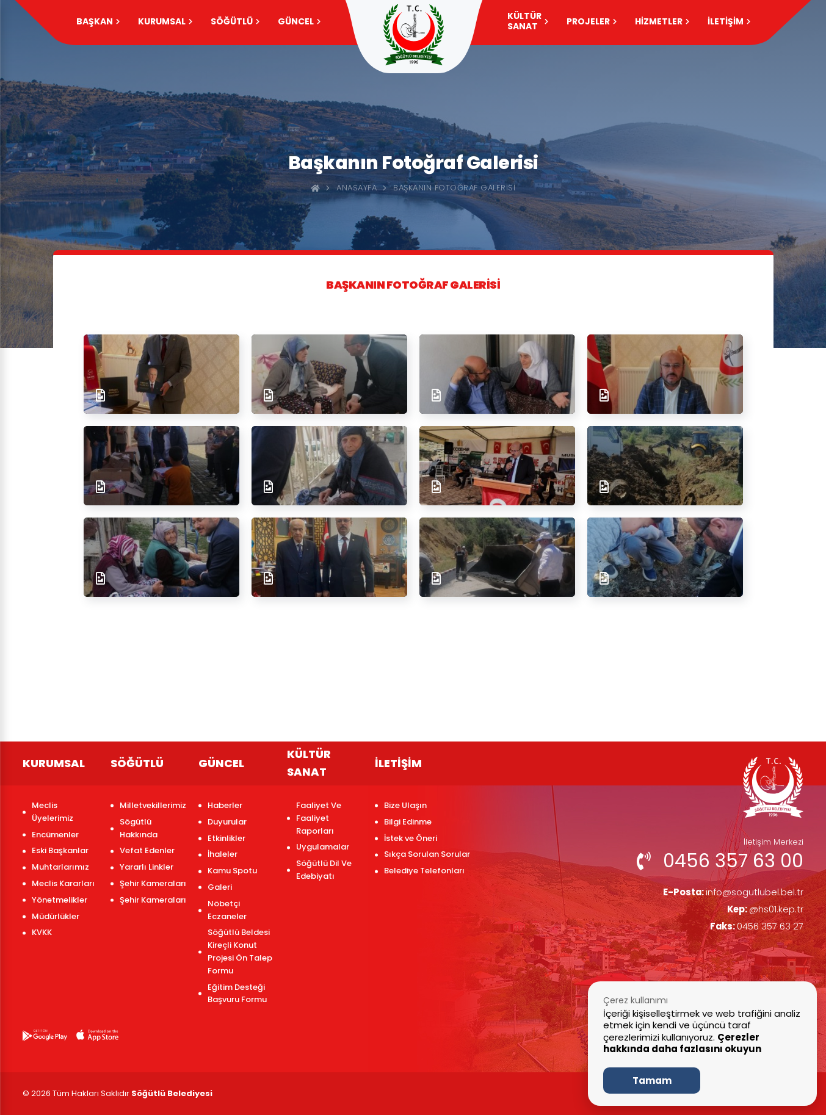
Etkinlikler (226, 838)
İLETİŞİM (729, 21)
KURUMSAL (165, 21)
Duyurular (227, 822)
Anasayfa (356, 187)
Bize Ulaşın (405, 805)
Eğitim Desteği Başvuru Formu (237, 993)
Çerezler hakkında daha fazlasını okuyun (682, 1043)
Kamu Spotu (232, 870)
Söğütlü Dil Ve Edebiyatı (324, 869)
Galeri (220, 887)
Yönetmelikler (59, 900)
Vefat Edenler (147, 850)
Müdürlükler (55, 916)
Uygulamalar (322, 847)
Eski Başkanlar (60, 850)
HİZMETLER (662, 21)
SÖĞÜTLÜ (235, 21)
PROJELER (592, 21)
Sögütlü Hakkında (139, 828)
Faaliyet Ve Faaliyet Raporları (318, 818)
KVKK (42, 932)
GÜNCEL (299, 21)
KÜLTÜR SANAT (527, 21)
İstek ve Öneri (410, 838)
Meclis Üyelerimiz (52, 811)
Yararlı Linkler (146, 867)
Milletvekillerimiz (153, 805)
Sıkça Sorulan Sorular (427, 854)
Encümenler (55, 834)
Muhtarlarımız (60, 867)
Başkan (98, 21)
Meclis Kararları (63, 883)
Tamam (652, 1080)
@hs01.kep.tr (763, 911)
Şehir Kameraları (153, 883)
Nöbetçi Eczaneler (227, 910)
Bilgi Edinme (408, 822)
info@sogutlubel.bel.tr (728, 893)
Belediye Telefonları (424, 870)
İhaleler (222, 854)
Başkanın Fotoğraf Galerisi (454, 187)
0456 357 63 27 (753, 929)
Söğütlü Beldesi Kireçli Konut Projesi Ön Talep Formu (240, 951)
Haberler (225, 805)
